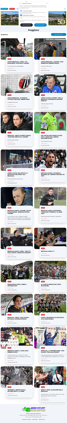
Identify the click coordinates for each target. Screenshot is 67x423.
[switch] (21, 15)
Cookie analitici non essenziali (28, 15)
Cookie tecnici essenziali (27, 11)
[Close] (47, 3)
